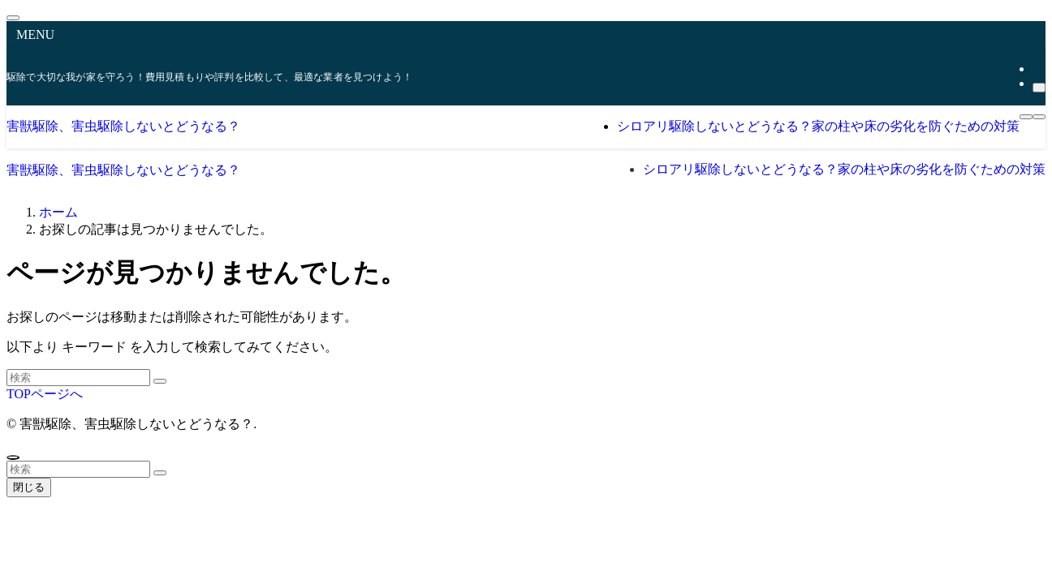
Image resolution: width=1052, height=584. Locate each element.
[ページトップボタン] (12, 457)
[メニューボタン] (1026, 116)
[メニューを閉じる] (12, 17)
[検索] (1039, 87)
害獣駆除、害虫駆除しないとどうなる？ (123, 126)
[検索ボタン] (1039, 116)
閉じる (29, 487)
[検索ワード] (78, 377)
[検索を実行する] (159, 381)
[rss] (1037, 68)
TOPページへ (44, 394)
